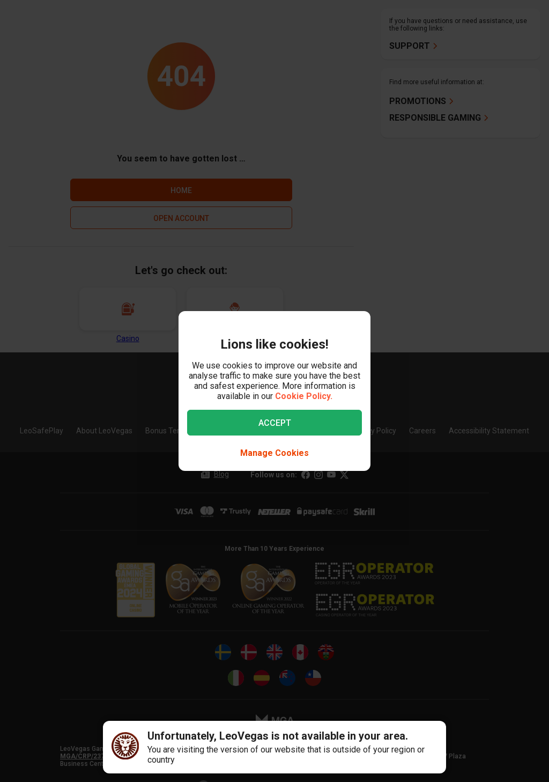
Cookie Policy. (303, 396)
